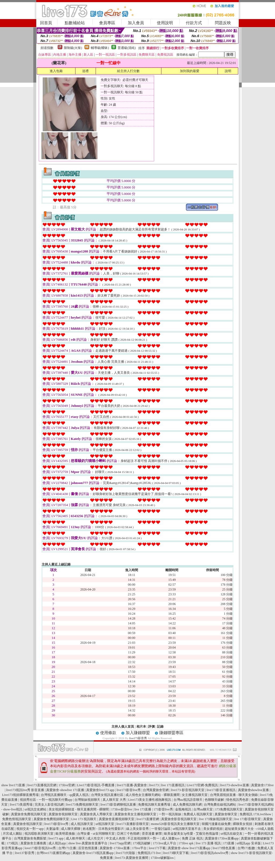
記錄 (160, 726)
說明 (228, 71)
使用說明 (165, 23)
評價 (151, 726)
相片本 (141, 726)
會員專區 (107, 23)
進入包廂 (56, 71)
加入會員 (136, 23)
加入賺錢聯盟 (138, 733)
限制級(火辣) (73, 48)
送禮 (85, 71)
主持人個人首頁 (122, 726)
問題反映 (223, 23)
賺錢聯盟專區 (171, 733)
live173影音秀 (138, 738)
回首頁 (46, 23)
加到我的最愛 (189, 71)
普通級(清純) (127, 48)
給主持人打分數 (128, 71)
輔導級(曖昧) (100, 48)
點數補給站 (75, 23)
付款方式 (194, 23)
